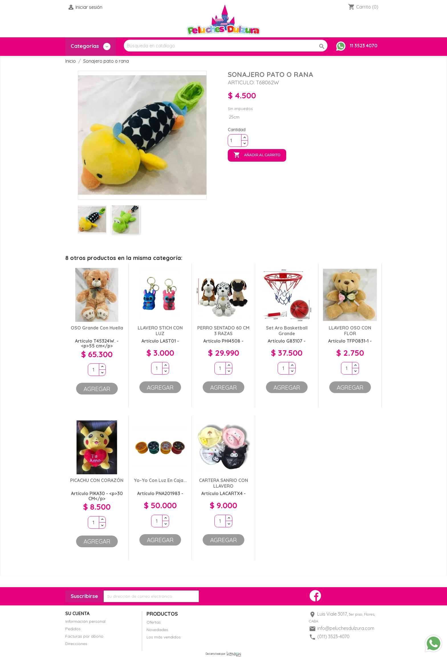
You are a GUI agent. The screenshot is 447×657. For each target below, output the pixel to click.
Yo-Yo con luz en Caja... (160, 480)
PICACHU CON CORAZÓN (96, 480)
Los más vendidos (164, 637)
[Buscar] (226, 46)
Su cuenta (77, 613)
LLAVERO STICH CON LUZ (160, 330)
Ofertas (154, 622)
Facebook (315, 595)
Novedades (157, 629)
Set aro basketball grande (287, 330)
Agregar (97, 388)
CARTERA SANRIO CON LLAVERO (223, 483)
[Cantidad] (234, 140)
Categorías (91, 46)
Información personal (85, 621)
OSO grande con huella (97, 328)
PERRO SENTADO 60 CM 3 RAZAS (223, 330)
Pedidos (73, 628)
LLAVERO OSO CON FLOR (350, 330)
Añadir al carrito (257, 155)
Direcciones (76, 643)
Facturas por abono (84, 636)
